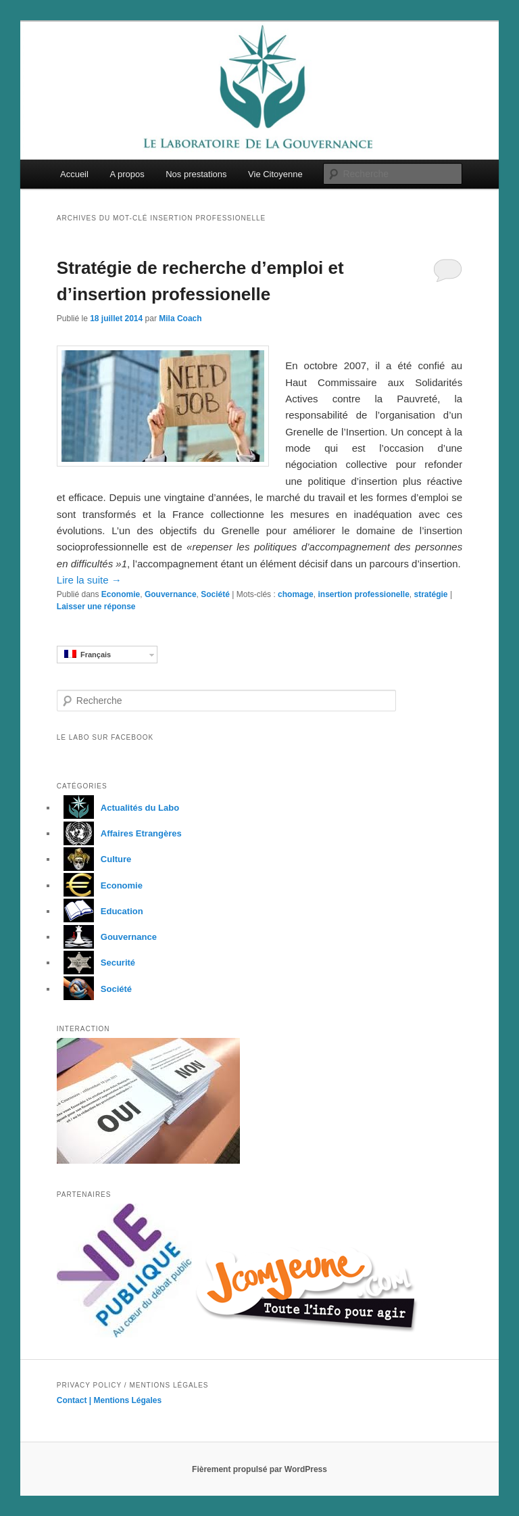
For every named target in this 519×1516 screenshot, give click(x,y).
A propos (126, 174)
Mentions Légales (128, 1400)
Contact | (75, 1400)
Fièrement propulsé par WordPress (259, 1469)
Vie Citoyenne (275, 174)
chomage (296, 594)
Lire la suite (89, 580)
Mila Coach (180, 318)
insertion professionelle (363, 594)
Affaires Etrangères (119, 833)
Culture (94, 859)
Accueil (74, 174)
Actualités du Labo (118, 808)
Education (100, 911)
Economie (120, 594)
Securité (96, 962)
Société (215, 594)
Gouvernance (171, 594)
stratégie (431, 594)
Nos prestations (196, 174)
